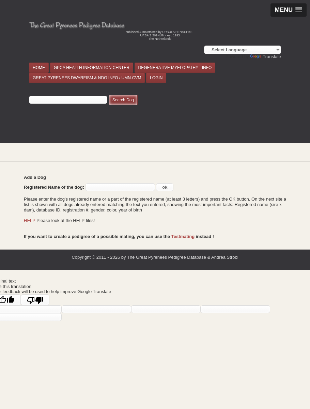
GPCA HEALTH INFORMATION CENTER (91, 67)
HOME (39, 67)
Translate (265, 56)
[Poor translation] (35, 299)
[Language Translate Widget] (242, 50)
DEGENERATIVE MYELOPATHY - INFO (175, 67)
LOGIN (156, 77)
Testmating (183, 236)
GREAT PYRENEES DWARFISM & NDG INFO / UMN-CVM (87, 77)
